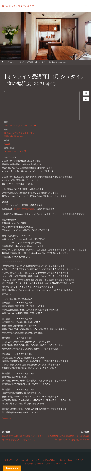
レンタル (9, 460)
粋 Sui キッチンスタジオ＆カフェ (19, 6)
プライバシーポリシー (56, 463)
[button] (86, 99)
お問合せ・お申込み (34, 463)
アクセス (79, 460)
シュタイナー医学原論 (24, 209)
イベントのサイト (15, 151)
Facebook (6, 418)
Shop (62, 460)
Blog (70, 460)
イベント (10, 62)
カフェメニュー (50, 460)
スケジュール (22, 460)
